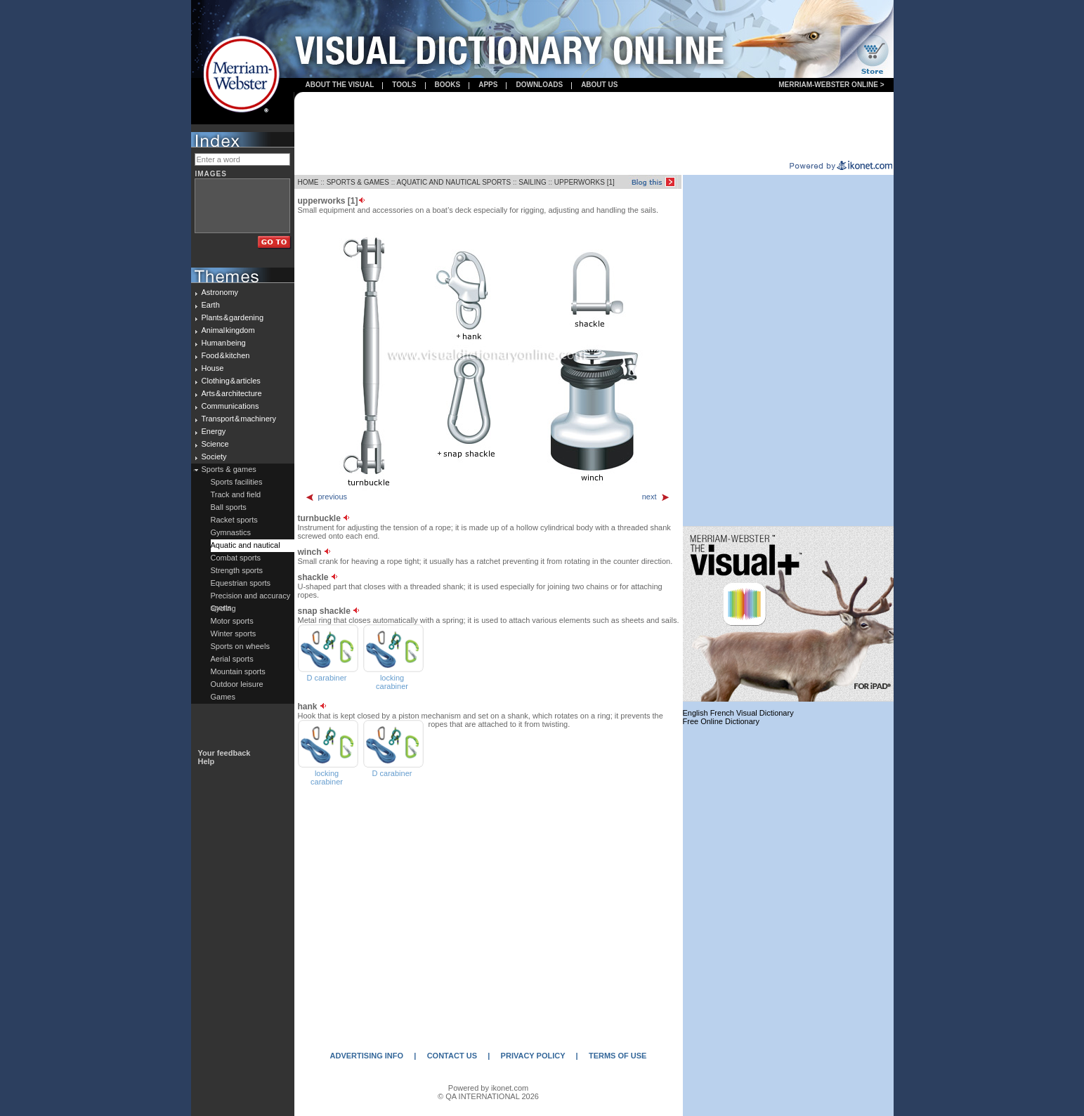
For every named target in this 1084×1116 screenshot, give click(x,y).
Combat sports (236, 557)
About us (599, 84)
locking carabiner (392, 682)
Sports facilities (237, 482)
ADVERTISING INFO (367, 1055)
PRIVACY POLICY (533, 1055)
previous (326, 496)
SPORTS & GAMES (358, 182)
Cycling (223, 608)
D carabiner (327, 678)
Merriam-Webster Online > (831, 84)
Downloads (539, 84)
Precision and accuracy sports (251, 597)
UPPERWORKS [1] (584, 182)
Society (214, 456)
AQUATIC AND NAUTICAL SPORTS (453, 182)
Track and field (236, 494)
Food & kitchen (226, 355)
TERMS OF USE (618, 1055)
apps (487, 84)
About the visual (340, 84)
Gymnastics (231, 532)
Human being (224, 343)
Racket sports (234, 520)
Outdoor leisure (237, 684)
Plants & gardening (233, 317)
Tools (404, 84)
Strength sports (237, 570)
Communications (230, 406)
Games (223, 696)
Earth (211, 305)
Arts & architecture (232, 393)
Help (206, 761)
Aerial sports (232, 659)
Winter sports (233, 633)
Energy (214, 431)
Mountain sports (238, 671)
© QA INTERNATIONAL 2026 (488, 1096)
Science (215, 444)
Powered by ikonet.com (488, 1088)
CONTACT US (452, 1055)
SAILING (532, 182)
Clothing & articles (231, 380)
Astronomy (220, 292)
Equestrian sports (241, 583)
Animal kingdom (228, 330)
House (213, 368)
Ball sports (229, 507)
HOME (308, 182)
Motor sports (232, 621)
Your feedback (224, 753)
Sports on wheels (240, 646)
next (656, 496)
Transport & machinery (239, 418)
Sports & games (229, 469)
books (448, 84)
